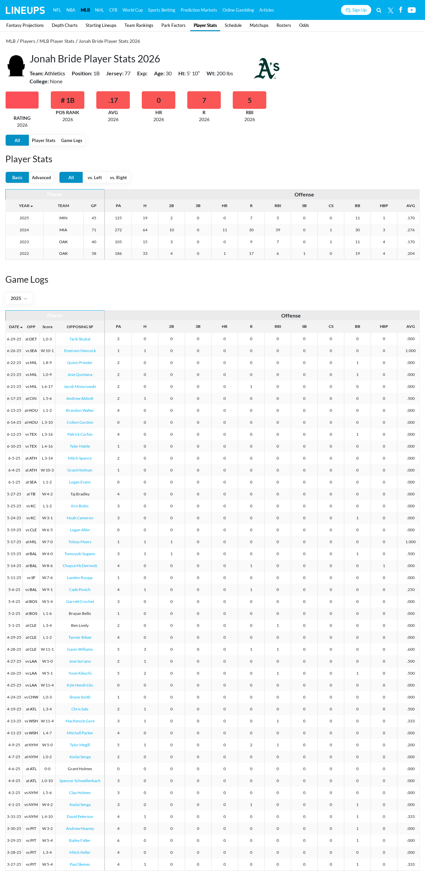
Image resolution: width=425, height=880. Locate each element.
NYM (33, 744)
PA (118, 205)
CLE (33, 529)
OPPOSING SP (80, 326)
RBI (278, 205)
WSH (33, 720)
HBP (384, 205)
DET (33, 338)
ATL (33, 708)
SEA (33, 350)
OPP (31, 326)
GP (94, 205)
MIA (63, 229)
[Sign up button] (356, 10)
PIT (33, 828)
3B (198, 205)
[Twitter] (390, 10)
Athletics (54, 73)
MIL (33, 362)
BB (357, 205)
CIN (33, 398)
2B (171, 205)
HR (224, 205)
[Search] (379, 10)
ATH (33, 458)
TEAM (63, 205)
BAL (33, 553)
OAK (63, 241)
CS (331, 205)
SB (304, 205)
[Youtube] (411, 10)
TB (33, 493)
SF (33, 577)
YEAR (24, 205)
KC (33, 505)
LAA (33, 661)
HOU (33, 410)
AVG (410, 205)
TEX (33, 434)
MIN (63, 217)
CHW (33, 697)
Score (47, 326)
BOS (33, 601)
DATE (14, 326)
